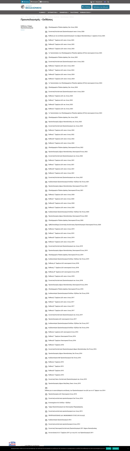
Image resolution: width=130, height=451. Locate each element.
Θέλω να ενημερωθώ (41, 16)
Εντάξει (109, 448)
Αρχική (22, 16)
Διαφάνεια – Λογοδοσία (53, 16)
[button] (108, 2)
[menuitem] (105, 2)
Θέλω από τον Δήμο (30, 16)
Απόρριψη (115, 448)
